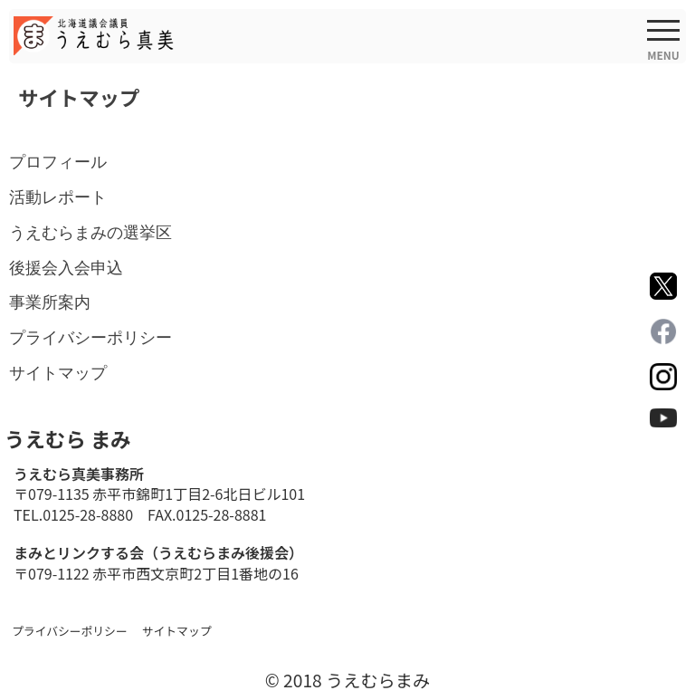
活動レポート (58, 196)
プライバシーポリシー (90, 337)
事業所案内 (49, 302)
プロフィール (58, 161)
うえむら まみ (67, 438)
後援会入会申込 (66, 267)
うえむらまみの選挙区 (90, 232)
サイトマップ (58, 372)
